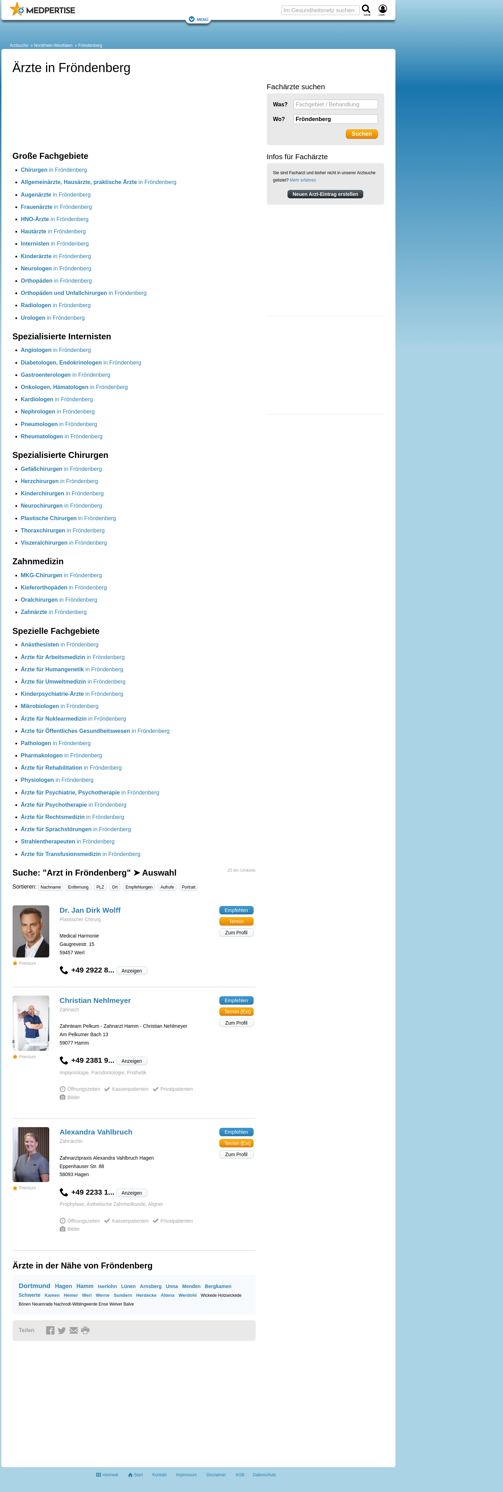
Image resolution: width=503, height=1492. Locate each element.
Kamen (52, 1295)
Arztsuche (19, 45)
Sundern (123, 1295)
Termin (236, 921)
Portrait (189, 887)
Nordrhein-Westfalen (53, 45)
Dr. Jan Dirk (90, 910)
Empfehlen (236, 910)
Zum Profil (236, 932)
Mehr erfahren (303, 180)
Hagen (63, 1286)
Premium (24, 963)
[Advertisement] (319, 366)
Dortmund (35, 1285)
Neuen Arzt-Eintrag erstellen (325, 194)
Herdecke (146, 1295)
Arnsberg (151, 1286)
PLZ (100, 887)
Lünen (128, 1286)
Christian (95, 1000)
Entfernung (78, 887)
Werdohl (187, 1295)
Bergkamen (218, 1286)
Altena (168, 1295)
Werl (87, 1295)
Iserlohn (107, 1286)
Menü (198, 19)
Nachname (51, 887)
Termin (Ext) (238, 1011)
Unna (172, 1286)
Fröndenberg (90, 45)
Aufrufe (167, 887)
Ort (115, 887)
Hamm (85, 1286)
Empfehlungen (139, 887)
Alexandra (96, 1132)
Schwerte (30, 1295)
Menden (191, 1286)
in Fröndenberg (54, 170)
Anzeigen (132, 971)
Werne (103, 1295)
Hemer (71, 1295)
